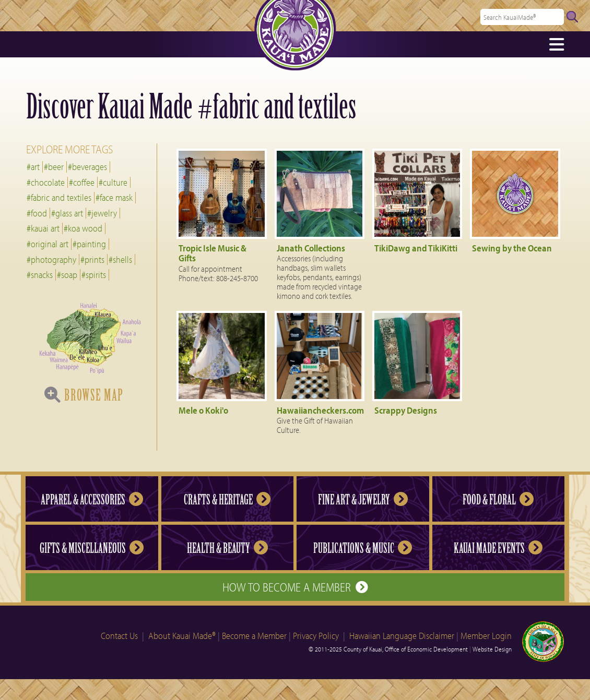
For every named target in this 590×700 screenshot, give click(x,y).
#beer (54, 167)
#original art (47, 244)
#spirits (93, 275)
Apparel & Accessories (92, 499)
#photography (51, 259)
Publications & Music (362, 548)
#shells (120, 259)
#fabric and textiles (59, 197)
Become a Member (254, 636)
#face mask (114, 197)
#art (33, 167)
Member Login (486, 636)
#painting (89, 244)
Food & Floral (498, 499)
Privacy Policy (316, 636)
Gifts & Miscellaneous (92, 548)
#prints (92, 259)
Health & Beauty (227, 548)
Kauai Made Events (498, 548)
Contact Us (119, 636)
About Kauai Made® (182, 636)
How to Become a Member (295, 587)
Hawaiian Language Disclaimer (401, 636)
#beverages (87, 167)
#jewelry (102, 213)
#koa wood (83, 228)
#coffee (82, 182)
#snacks (40, 275)
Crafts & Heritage (227, 499)
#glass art (67, 213)
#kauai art (43, 228)
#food (37, 213)
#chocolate (46, 182)
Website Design (492, 649)
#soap (67, 275)
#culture (113, 182)
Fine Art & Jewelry (363, 499)
